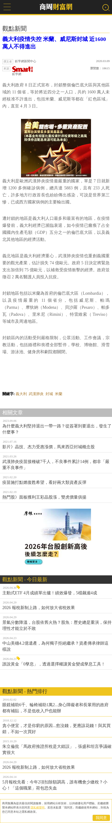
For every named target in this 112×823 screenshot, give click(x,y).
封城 (49, 394)
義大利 (21, 394)
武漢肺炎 (36, 394)
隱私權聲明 (38, 807)
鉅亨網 (22, 71)
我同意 (101, 818)
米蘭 (58, 394)
